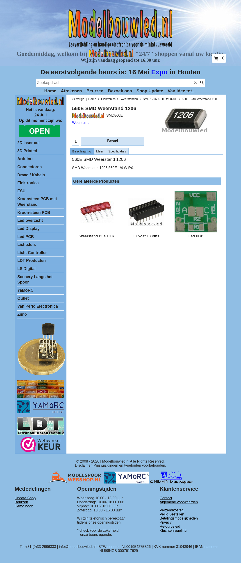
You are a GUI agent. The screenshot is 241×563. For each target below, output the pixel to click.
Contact (166, 498)
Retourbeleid (170, 526)
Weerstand (80, 123)
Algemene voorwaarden (179, 502)
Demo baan (24, 506)
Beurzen (21, 502)
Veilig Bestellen (172, 514)
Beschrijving (81, 151)
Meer (99, 151)
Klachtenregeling (173, 530)
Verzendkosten (172, 510)
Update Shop (25, 498)
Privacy (165, 522)
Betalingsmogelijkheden (179, 518)
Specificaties (117, 151)
